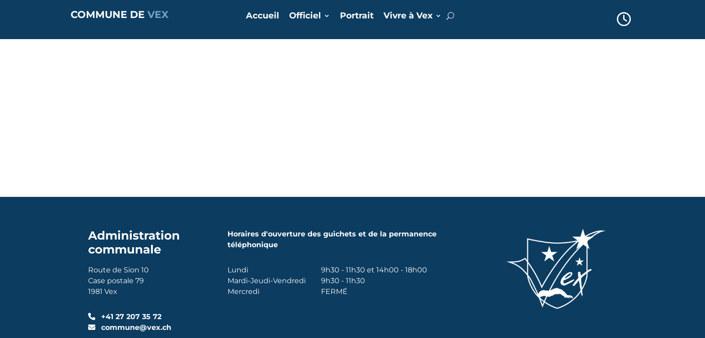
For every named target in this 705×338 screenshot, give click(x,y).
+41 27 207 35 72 (130, 158)
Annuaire (259, 183)
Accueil (262, 17)
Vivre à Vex (408, 17)
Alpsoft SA (178, 262)
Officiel (305, 17)
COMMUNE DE (120, 15)
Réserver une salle (277, 209)
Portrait (357, 17)
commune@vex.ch (135, 169)
